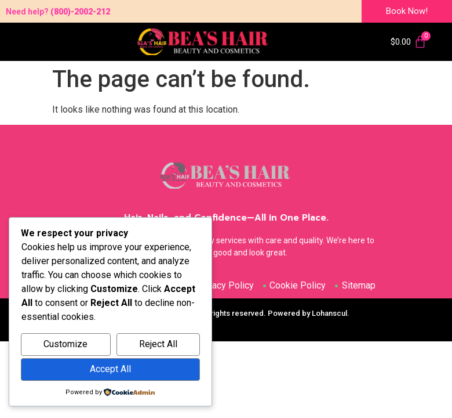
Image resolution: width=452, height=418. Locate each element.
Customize (65, 343)
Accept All (110, 368)
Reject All (158, 343)
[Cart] (408, 41)
